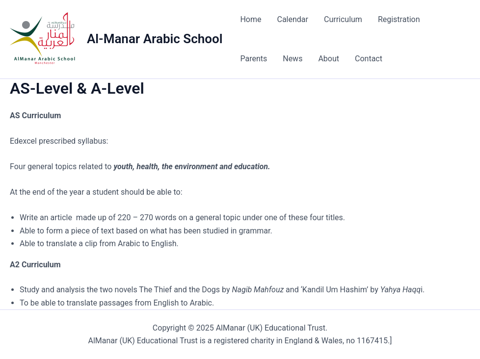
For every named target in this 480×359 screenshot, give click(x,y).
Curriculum (343, 19)
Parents (253, 58)
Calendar (292, 19)
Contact (368, 58)
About (328, 58)
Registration (399, 19)
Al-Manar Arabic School (154, 38)
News (292, 58)
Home (250, 19)
